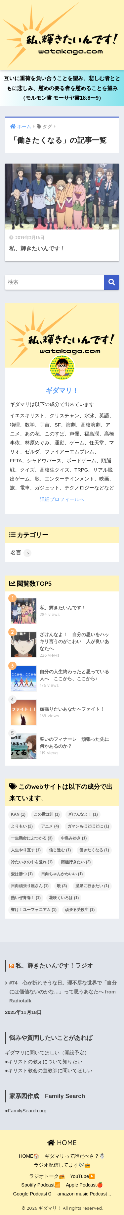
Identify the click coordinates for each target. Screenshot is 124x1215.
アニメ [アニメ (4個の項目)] (50, 826)
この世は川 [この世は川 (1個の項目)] (47, 814)
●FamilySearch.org (26, 1110)
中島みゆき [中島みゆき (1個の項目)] (74, 838)
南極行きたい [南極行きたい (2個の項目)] (76, 862)
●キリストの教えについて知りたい (43, 1061)
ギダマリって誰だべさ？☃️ (75, 1156)
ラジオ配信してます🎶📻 (62, 1165)
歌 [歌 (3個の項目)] (62, 886)
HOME (62, 1143)
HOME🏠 (29, 1156)
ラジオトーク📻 (47, 1176)
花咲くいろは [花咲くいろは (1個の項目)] (64, 897)
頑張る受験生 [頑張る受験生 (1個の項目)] (80, 909)
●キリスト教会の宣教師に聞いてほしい (48, 1070)
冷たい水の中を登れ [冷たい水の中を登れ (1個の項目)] (32, 862)
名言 (21, 553)
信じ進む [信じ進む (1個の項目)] (60, 850)
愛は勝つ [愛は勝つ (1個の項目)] (22, 874)
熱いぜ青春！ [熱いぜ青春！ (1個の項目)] (26, 897)
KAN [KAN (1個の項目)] (18, 814)
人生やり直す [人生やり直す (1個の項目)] (26, 850)
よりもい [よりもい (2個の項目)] (22, 826)
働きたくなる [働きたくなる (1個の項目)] (94, 850)
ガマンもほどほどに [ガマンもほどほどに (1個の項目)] (88, 826)
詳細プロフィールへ (62, 499)
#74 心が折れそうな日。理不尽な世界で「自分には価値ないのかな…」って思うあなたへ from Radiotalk (63, 991)
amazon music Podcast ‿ (84, 1193)
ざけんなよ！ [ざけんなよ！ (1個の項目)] (83, 814)
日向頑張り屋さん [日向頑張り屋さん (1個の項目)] (30, 886)
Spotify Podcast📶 (41, 1185)
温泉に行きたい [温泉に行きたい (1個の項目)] (92, 886)
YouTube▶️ (82, 1176)
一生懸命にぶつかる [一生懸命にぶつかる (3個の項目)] (32, 838)
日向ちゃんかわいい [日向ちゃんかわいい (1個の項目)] (62, 874)
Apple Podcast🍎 (84, 1185)
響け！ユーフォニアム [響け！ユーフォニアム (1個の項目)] (34, 909)
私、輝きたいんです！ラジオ (54, 965)
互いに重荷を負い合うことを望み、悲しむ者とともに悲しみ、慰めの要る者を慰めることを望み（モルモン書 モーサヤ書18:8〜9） (62, 88)
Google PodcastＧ (32, 1193)
